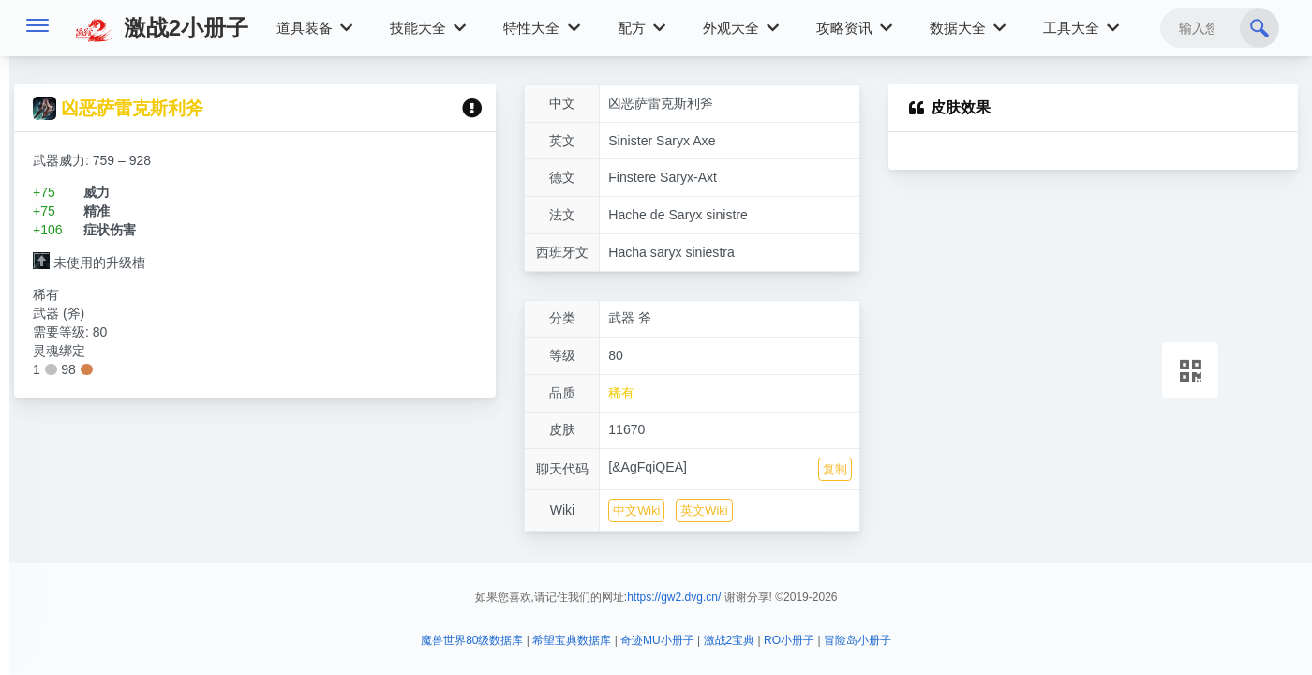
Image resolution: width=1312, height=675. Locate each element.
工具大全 (1081, 28)
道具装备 (314, 28)
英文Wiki (703, 510)
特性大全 (541, 28)
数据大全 (968, 28)
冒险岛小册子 (857, 640)
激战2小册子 (161, 27)
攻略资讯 (854, 28)
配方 (641, 28)
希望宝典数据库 (571, 640)
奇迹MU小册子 (657, 640)
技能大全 (428, 28)
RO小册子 (789, 640)
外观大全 (741, 28)
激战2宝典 (729, 640)
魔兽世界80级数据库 (472, 640)
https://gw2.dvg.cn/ (674, 597)
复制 (835, 469)
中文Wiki (636, 510)
